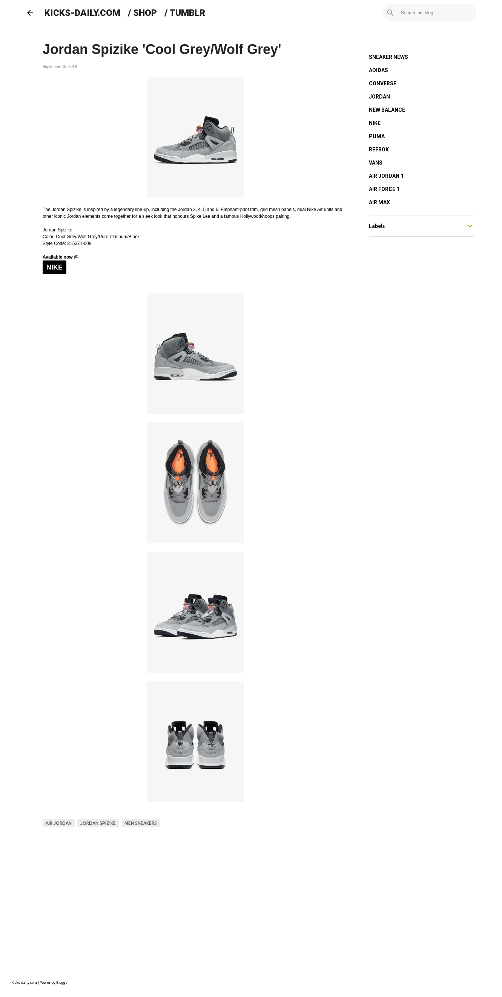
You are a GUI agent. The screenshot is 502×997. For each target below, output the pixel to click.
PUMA (377, 136)
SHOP (145, 13)
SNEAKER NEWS (388, 57)
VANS (375, 163)
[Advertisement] (195, 905)
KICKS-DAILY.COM (82, 13)
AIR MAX (379, 202)
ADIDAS (378, 70)
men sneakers (140, 823)
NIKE (375, 123)
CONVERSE (382, 83)
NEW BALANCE (387, 110)
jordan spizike (98, 823)
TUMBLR (187, 13)
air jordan (59, 823)
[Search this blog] (436, 13)
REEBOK (379, 149)
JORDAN (379, 97)
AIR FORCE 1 (384, 189)
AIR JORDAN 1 (386, 176)
